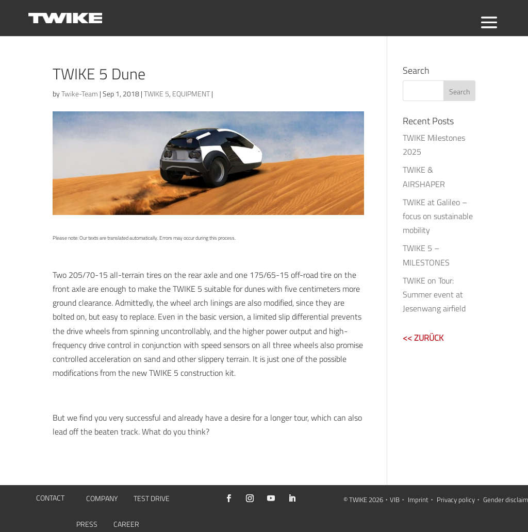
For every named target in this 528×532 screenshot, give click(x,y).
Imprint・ (421, 499)
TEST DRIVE (152, 499)
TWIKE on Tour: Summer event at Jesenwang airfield (434, 294)
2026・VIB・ (387, 499)
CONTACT (50, 498)
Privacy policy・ (459, 499)
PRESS (86, 525)
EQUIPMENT (191, 93)
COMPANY (102, 499)
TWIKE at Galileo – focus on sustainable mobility (438, 216)
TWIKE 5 (156, 93)
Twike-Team (79, 93)
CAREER (126, 525)
